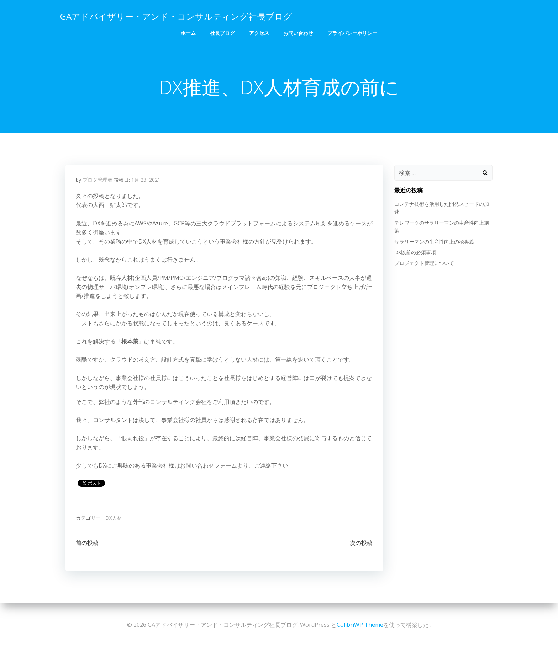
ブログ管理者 (97, 180)
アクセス (259, 32)
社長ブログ (222, 32)
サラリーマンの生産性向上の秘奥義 (434, 241)
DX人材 (113, 518)
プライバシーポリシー (352, 32)
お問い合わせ (298, 32)
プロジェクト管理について (424, 263)
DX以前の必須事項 (415, 252)
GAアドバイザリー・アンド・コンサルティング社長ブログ (176, 16)
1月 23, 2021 (145, 180)
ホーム (188, 32)
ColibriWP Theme (360, 625)
